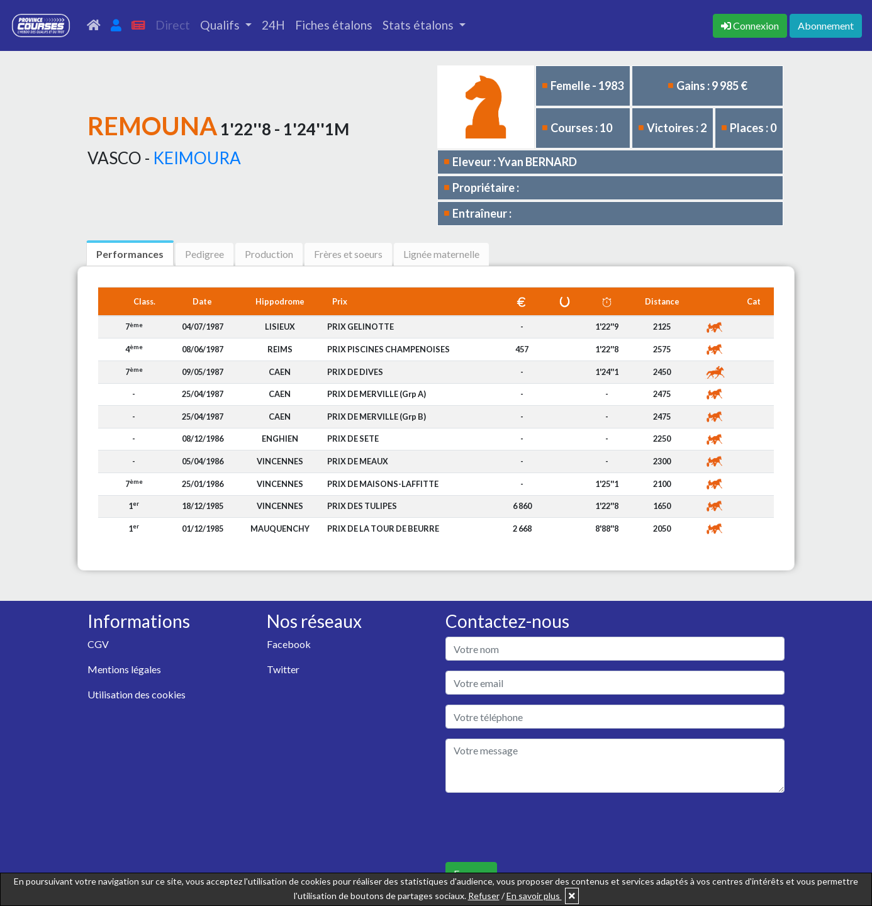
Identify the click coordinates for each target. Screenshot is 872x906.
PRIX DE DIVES (355, 372)
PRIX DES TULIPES (362, 506)
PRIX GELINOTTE (360, 327)
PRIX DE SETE (353, 438)
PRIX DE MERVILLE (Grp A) (376, 394)
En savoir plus (534, 895)
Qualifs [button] (221, 25)
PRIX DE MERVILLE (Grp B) (376, 416)
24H (273, 25)
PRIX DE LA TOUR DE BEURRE (383, 528)
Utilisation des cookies (136, 694)
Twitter (283, 669)
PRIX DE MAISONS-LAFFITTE (383, 484)
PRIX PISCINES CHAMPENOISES (388, 349)
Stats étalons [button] (419, 25)
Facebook (289, 644)
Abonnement (826, 25)
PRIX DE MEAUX (357, 461)
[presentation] (541, 827)
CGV (98, 644)
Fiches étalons (333, 25)
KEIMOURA (197, 158)
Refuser (484, 895)
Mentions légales (124, 669)
